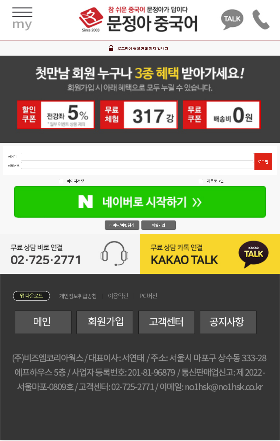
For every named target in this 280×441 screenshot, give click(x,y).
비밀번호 (13, 165)
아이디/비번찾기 (121, 225)
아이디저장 (75, 180)
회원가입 (158, 225)
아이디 (12, 156)
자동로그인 (215, 180)
